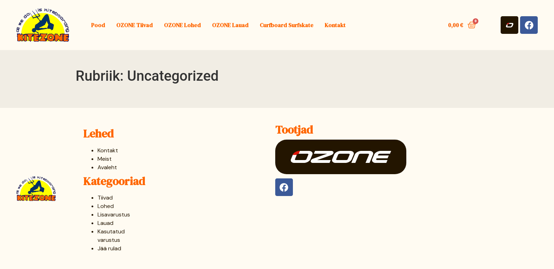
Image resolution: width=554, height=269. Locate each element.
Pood (98, 25)
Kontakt (335, 25)
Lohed (106, 206)
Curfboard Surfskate (286, 25)
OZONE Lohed (182, 25)
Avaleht (107, 167)
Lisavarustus (114, 214)
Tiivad (105, 197)
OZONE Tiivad (134, 25)
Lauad (105, 223)
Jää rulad (109, 248)
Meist (105, 159)
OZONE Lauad (230, 25)
